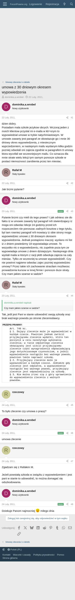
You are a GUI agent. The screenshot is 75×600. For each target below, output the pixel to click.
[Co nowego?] (64, 4)
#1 (72, 117)
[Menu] (5, 4)
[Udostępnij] (67, 118)
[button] (4, 556)
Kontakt (6, 561)
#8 (72, 511)
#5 (72, 412)
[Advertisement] (33, 43)
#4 (72, 296)
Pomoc (60, 561)
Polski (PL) (15, 556)
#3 (72, 211)
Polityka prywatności (44, 561)
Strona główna (10, 564)
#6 (72, 440)
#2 (72, 183)
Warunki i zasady (22, 561)
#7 (72, 468)
